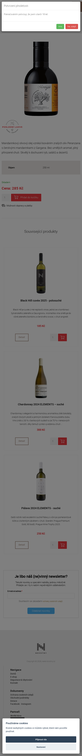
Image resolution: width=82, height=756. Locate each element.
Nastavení (41, 747)
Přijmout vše (41, 739)
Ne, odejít (71, 26)
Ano (60, 26)
